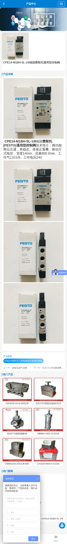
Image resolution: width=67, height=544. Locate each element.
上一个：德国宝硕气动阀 (15, 368)
